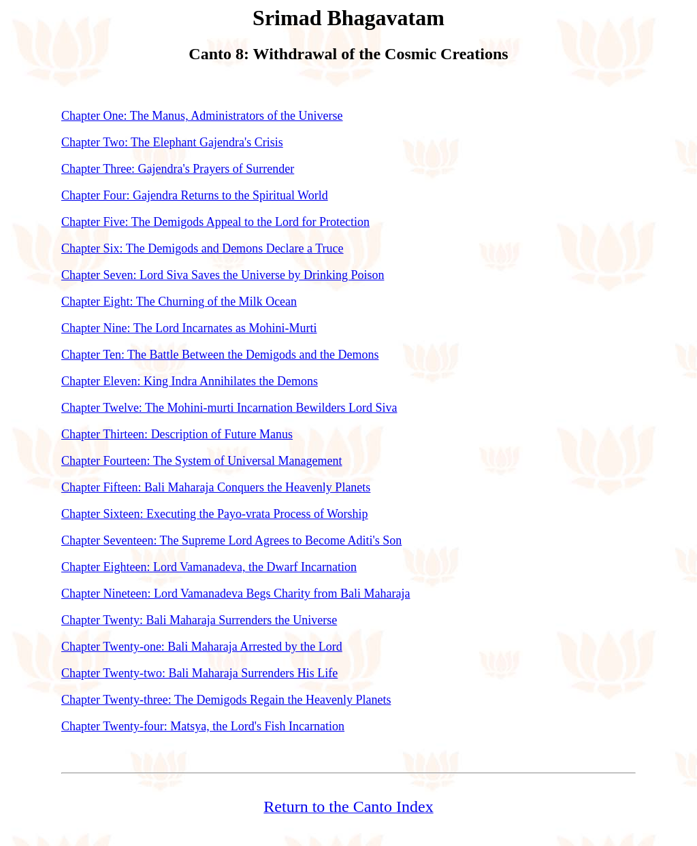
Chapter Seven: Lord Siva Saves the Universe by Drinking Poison (222, 275)
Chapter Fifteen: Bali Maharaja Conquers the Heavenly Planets (215, 487)
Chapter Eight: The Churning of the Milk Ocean (179, 301)
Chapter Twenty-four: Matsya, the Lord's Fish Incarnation (202, 726)
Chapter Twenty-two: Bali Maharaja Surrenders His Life (199, 673)
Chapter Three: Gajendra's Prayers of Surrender (177, 169)
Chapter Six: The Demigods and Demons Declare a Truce (202, 248)
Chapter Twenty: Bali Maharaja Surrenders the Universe (199, 620)
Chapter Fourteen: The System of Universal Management (201, 461)
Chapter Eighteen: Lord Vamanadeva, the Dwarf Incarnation (209, 567)
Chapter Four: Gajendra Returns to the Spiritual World (194, 195)
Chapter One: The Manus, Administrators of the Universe (202, 116)
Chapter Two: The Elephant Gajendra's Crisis (172, 142)
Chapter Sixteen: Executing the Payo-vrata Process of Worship (214, 514)
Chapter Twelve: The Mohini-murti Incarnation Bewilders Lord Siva (229, 407)
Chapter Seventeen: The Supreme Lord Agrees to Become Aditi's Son (231, 540)
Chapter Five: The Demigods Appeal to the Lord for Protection (215, 222)
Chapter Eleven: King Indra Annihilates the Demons (189, 381)
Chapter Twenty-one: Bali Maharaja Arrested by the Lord (201, 646)
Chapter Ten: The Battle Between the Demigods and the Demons (219, 354)
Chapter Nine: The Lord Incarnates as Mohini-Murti (189, 328)
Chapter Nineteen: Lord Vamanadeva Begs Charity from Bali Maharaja (235, 593)
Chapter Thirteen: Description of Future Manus (177, 434)
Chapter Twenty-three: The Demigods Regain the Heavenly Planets (226, 699)
